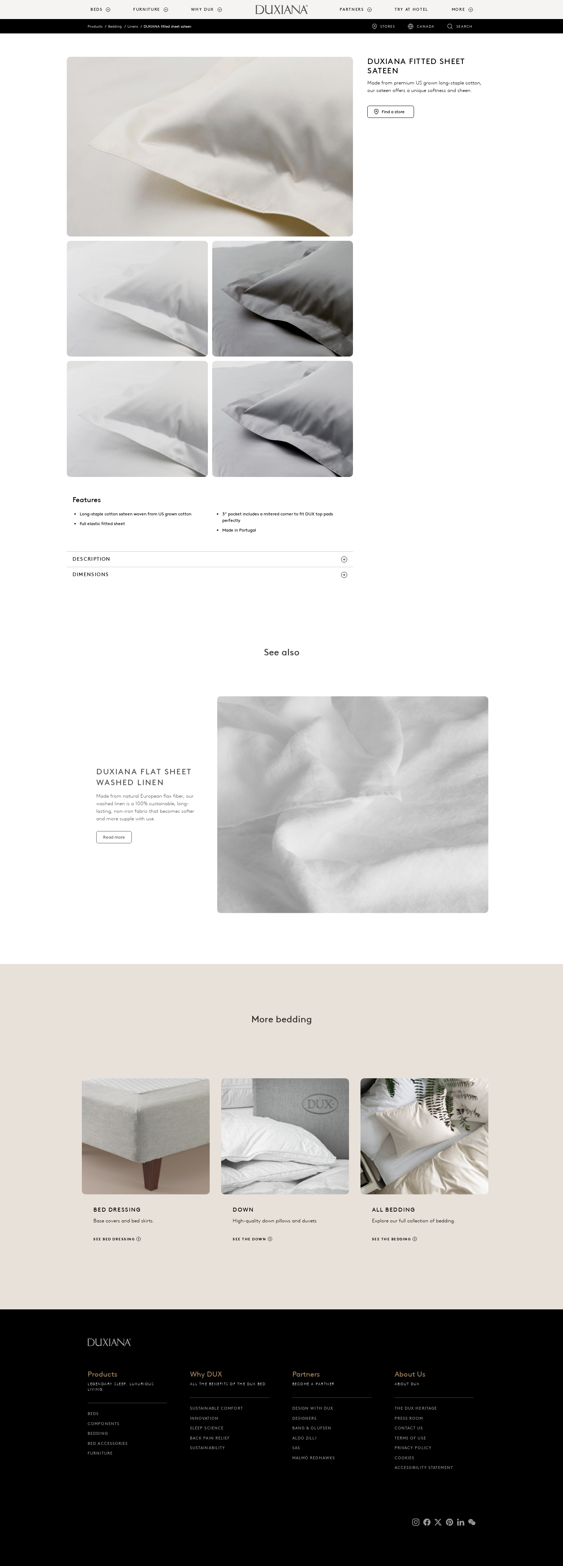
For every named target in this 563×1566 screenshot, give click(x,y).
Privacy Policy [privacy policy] (413, 1447)
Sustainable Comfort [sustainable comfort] (216, 1408)
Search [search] (464, 26)
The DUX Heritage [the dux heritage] (416, 1408)
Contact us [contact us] (409, 1427)
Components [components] (104, 1423)
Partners (306, 1374)
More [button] (458, 9)
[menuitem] (109, 9)
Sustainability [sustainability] (207, 1447)
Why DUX (206, 1374)
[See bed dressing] (146, 1167)
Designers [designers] (304, 1418)
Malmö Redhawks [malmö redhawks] (313, 1457)
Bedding (115, 26)
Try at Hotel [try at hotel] (411, 9)
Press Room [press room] (409, 1418)
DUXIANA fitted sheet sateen (167, 26)
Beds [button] (96, 9)
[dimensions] (210, 575)
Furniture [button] (146, 9)
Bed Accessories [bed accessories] (108, 1443)
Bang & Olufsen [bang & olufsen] (311, 1427)
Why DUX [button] (202, 9)
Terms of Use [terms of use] (410, 1438)
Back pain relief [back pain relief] (210, 1438)
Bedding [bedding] (98, 1433)
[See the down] (285, 1167)
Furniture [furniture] (100, 1453)
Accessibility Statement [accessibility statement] (424, 1467)
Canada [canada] (425, 26)
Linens (132, 26)
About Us (410, 1374)
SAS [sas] (296, 1447)
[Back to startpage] (282, 9)
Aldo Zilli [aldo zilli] (304, 1438)
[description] (210, 559)
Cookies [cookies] (405, 1457)
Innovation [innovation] (204, 1418)
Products (95, 26)
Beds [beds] (93, 1413)
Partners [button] (352, 9)
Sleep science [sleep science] (207, 1427)
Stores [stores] (387, 26)
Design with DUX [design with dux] (313, 1408)
